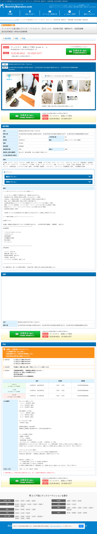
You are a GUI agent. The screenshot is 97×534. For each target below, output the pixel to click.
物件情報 (8, 38)
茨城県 (40, 504)
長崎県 (17, 518)
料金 (23, 38)
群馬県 (22, 506)
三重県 (33, 509)
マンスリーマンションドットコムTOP (9, 19)
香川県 (68, 512)
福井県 (68, 504)
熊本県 (28, 516)
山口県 (22, 513)
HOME (10, 14)
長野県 (74, 500)
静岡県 (22, 509)
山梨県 (68, 500)
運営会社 (11, 525)
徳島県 (85, 512)
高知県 (79, 512)
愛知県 (17, 509)
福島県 (33, 500)
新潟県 (79, 500)
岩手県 (22, 500)
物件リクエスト (89, 14)
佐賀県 (22, 518)
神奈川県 (23, 504)
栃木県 (17, 506)
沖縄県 (28, 518)
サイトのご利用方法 (50, 14)
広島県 (17, 513)
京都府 (79, 507)
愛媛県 (74, 512)
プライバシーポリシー (56, 526)
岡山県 (28, 513)
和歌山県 (69, 509)
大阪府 (68, 507)
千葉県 (35, 504)
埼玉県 (29, 504)
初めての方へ (30, 14)
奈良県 (85, 507)
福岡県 (17, 516)
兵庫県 (74, 507)
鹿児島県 (39, 516)
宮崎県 (22, 516)
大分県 (33, 516)
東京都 (17, 504)
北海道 (17, 500)
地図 (16, 38)
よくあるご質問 (69, 14)
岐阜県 (28, 509)
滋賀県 (91, 507)
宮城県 (28, 500)
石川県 (74, 504)
